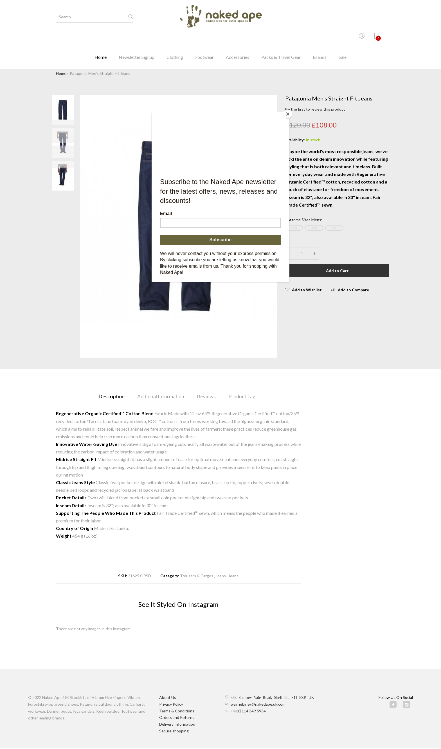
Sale (342, 38)
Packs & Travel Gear (281, 38)
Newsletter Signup (136, 38)
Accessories (237, 38)
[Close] (288, 113)
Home (100, 38)
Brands (320, 38)
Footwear (204, 38)
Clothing (174, 38)
